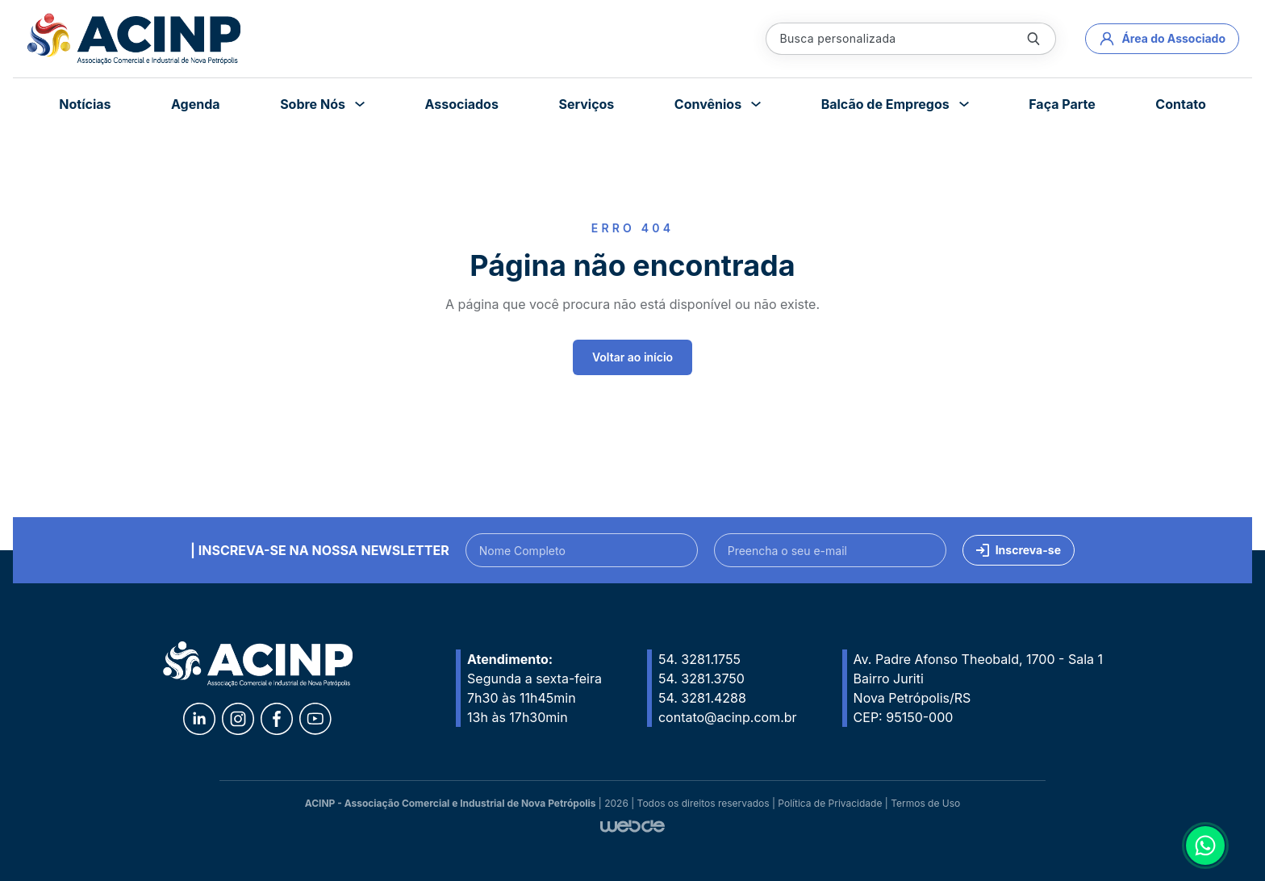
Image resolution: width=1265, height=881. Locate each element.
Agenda (195, 104)
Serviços (586, 104)
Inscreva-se (1018, 550)
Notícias (85, 104)
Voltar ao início (632, 357)
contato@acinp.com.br (727, 717)
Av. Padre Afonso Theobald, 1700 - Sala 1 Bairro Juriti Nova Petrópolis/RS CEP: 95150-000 (978, 688)
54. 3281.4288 (702, 698)
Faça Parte (1062, 104)
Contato (1180, 104)
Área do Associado (1162, 39)
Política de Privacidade (830, 803)
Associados (461, 104)
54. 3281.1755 (699, 659)
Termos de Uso (925, 803)
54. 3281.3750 (701, 678)
